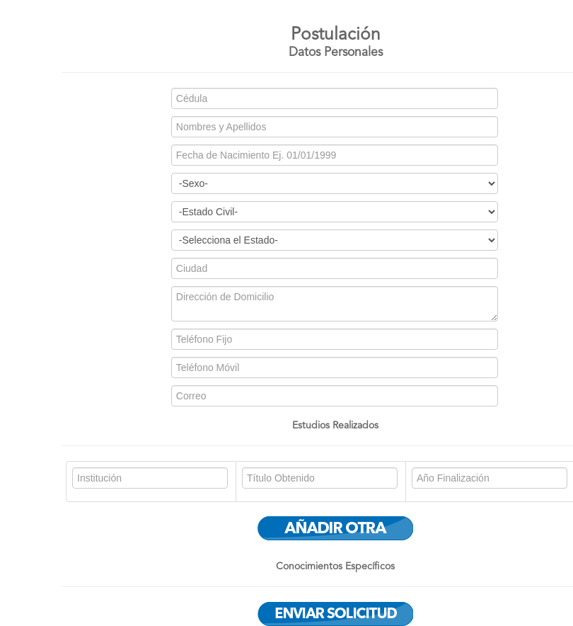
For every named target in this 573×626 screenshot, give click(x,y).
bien (334, 240)
